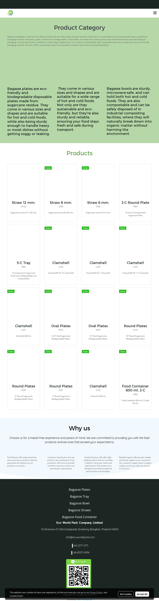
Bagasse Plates (79, 489)
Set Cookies (126, 594)
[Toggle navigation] (155, 13)
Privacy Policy (96, 592)
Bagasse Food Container (79, 517)
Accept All (142, 594)
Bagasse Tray (79, 496)
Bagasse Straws (79, 510)
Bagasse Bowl (79, 503)
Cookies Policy (16, 595)
